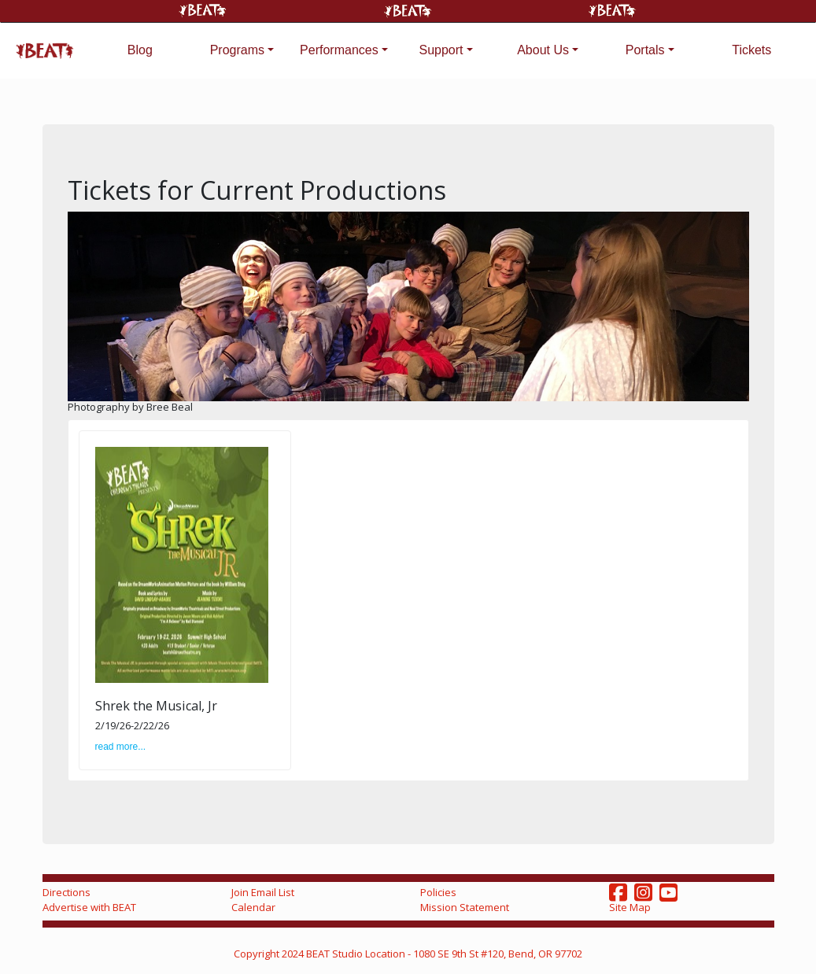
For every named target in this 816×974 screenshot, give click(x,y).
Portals (645, 50)
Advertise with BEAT (89, 907)
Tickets (751, 50)
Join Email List (262, 892)
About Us (543, 50)
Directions (66, 892)
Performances (339, 50)
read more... (120, 746)
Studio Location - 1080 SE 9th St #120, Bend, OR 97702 (457, 953)
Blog (140, 50)
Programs (237, 50)
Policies (438, 892)
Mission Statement (464, 907)
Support (441, 50)
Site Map (630, 907)
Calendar (253, 907)
